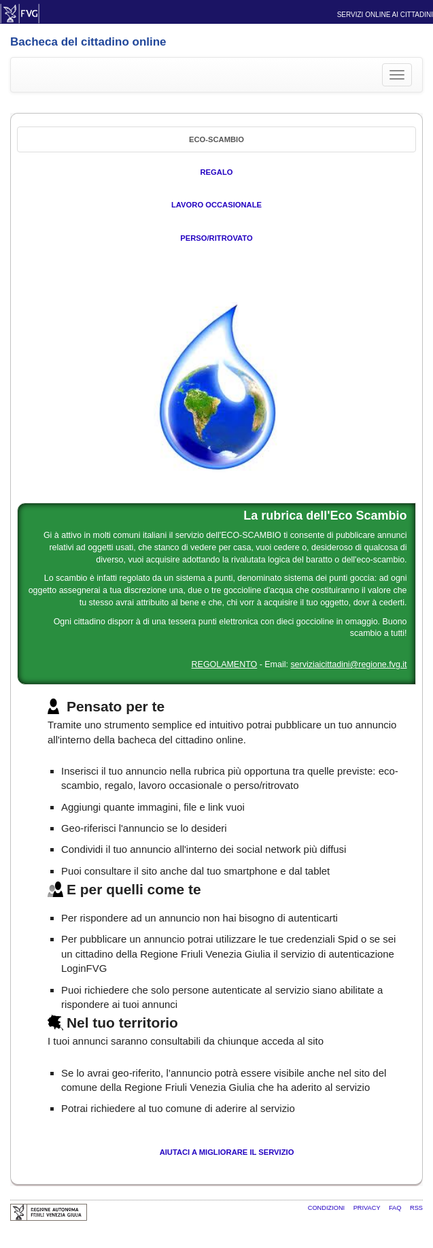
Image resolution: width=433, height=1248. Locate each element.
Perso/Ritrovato (216, 238)
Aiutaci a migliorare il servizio (227, 1152)
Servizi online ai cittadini (385, 14)
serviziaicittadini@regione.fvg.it (348, 664)
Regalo (217, 172)
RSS (416, 1207)
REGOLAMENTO (225, 664)
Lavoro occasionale (216, 205)
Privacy (367, 1207)
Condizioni (327, 1207)
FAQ (396, 1207)
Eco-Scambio (216, 139)
